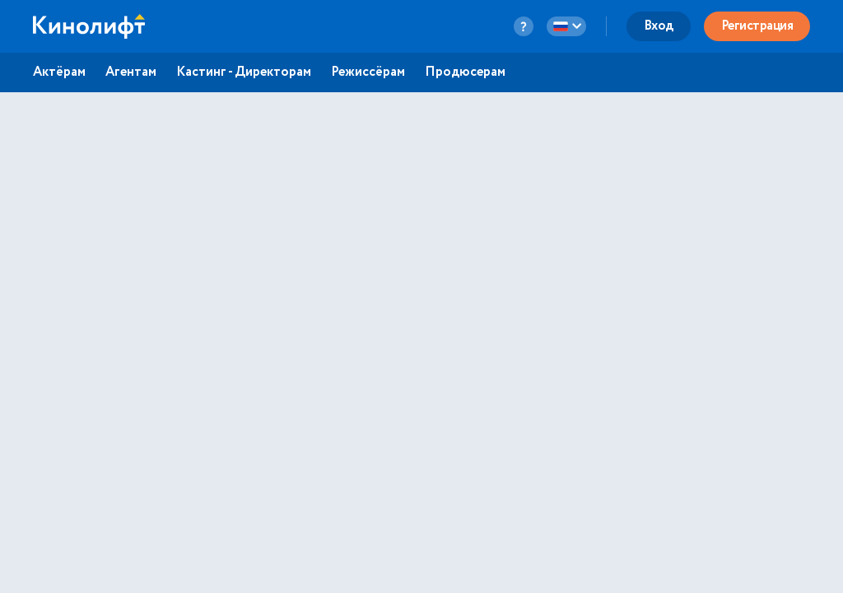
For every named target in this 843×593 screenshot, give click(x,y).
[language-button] (566, 26)
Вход (658, 25)
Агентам (130, 72)
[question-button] (523, 26)
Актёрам (59, 72)
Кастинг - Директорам (243, 72)
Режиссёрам (368, 72)
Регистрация (757, 25)
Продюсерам (465, 72)
